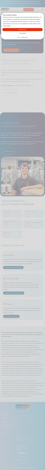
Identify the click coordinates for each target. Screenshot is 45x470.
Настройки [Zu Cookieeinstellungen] (22, 33)
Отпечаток (24, 37)
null (19, 37)
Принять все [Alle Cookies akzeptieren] (22, 29)
